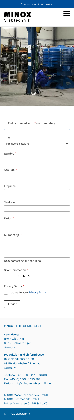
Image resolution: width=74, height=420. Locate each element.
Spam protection (16, 270)
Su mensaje (13, 235)
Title (8, 137)
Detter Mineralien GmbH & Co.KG (25, 403)
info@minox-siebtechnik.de (32, 383)
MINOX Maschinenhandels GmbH (26, 395)
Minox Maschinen (28, 4)
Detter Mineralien (45, 4)
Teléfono (9, 202)
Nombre (10, 153)
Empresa (10, 186)
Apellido (10, 170)
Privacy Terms (14, 286)
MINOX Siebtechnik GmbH (21, 399)
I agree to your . (28, 292)
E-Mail (9, 218)
